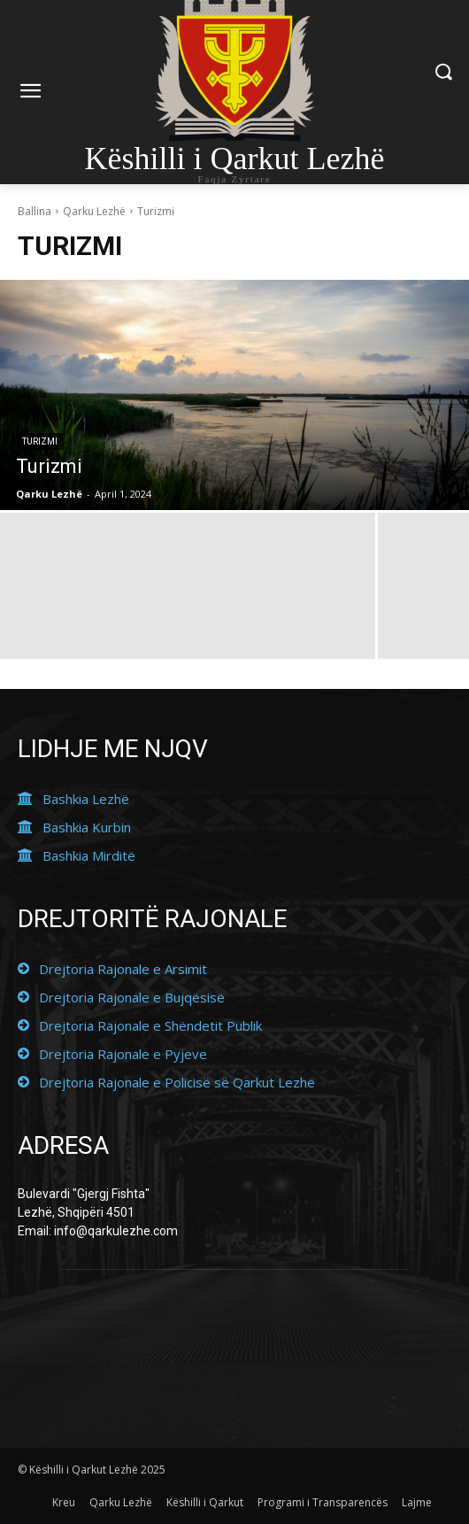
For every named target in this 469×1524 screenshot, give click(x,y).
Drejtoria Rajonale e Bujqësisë (132, 997)
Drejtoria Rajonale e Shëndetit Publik (150, 1025)
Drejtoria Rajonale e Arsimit (123, 969)
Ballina (34, 211)
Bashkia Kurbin (86, 827)
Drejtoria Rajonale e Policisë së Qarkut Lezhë (177, 1082)
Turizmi (40, 441)
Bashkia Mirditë (88, 855)
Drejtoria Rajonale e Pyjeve (123, 1054)
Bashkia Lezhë (85, 799)
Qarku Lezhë (94, 211)
